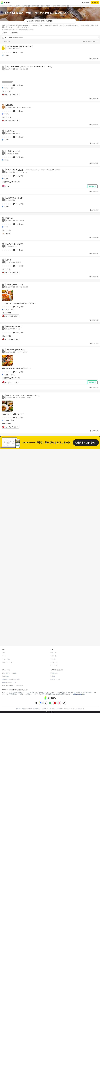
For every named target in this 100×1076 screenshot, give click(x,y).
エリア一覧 (53, 641)
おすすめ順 (14, 33)
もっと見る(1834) (50, 556)
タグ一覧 (52, 644)
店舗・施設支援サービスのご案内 (10, 664)
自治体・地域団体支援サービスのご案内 (12, 670)
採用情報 (35, 693)
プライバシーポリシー (69, 693)
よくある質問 (42, 693)
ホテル (3, 638)
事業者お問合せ (54, 658)
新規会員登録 (85, 2)
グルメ (3, 641)
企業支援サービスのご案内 (9, 667)
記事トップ (53, 638)
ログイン (95, 2)
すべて (26, 461)
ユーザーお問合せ (52, 693)
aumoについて (80, 693)
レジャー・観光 (6, 644)
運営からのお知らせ (27, 693)
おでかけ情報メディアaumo (9, 658)
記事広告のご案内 (55, 664)
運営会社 (18, 693)
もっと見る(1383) (50, 587)
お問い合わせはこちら (78, 679)
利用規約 (60, 693)
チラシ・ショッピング (7, 647)
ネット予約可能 (73, 461)
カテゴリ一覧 (54, 650)
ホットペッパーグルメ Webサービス (17, 626)
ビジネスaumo (5, 661)
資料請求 (52, 661)
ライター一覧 (54, 647)
